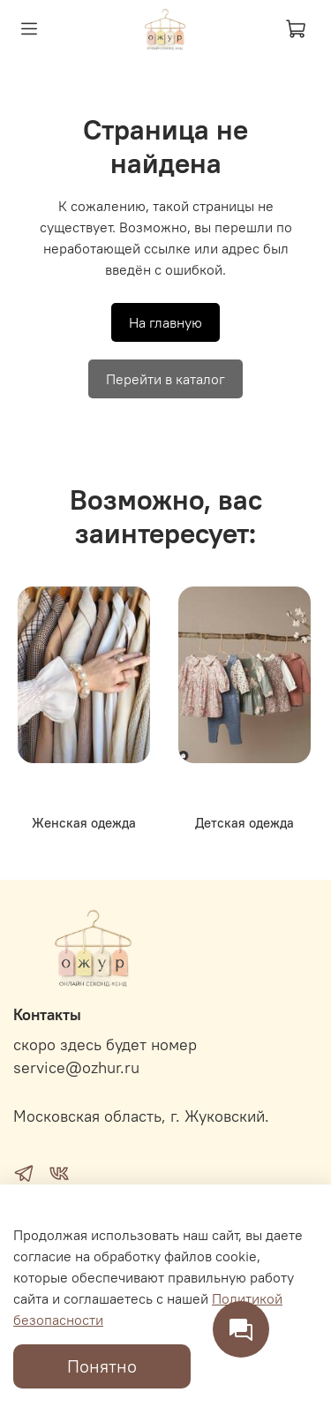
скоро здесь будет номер (105, 1045)
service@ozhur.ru (76, 1068)
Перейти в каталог (165, 379)
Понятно (102, 1366)
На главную (165, 322)
